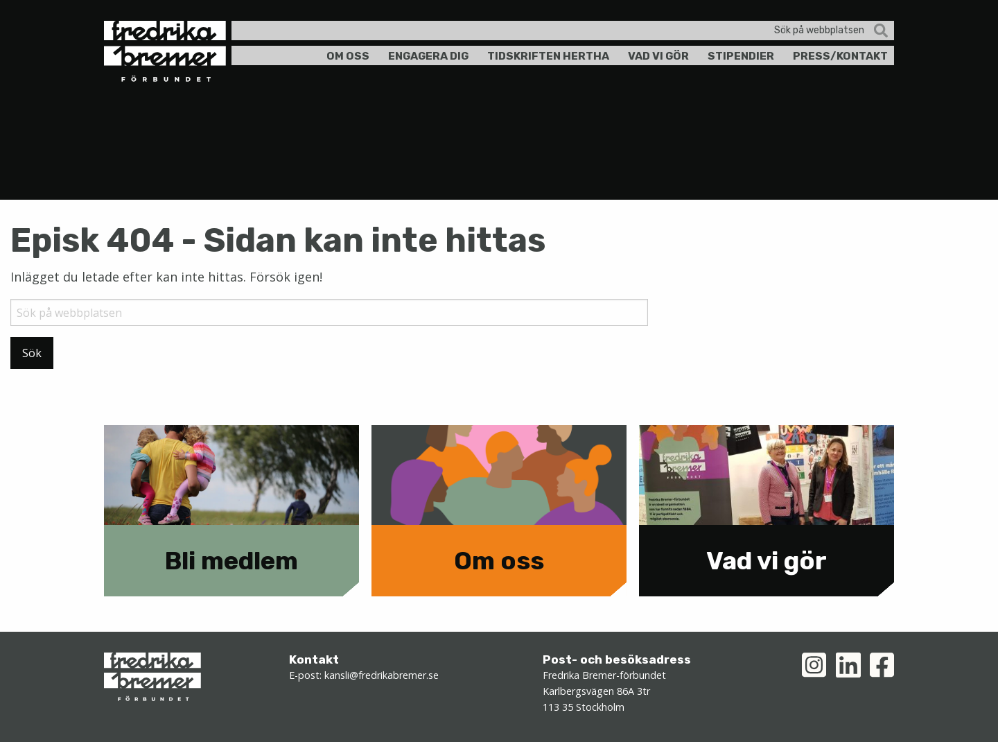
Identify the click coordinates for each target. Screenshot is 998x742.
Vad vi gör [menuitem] (658, 56)
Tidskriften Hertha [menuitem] (548, 56)
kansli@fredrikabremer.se (381, 675)
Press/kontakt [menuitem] (840, 56)
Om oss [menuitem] (347, 56)
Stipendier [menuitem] (741, 56)
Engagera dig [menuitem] (428, 56)
